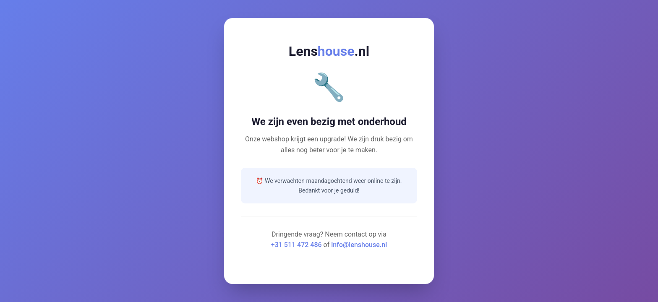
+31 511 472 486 (296, 245)
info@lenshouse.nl (359, 245)
